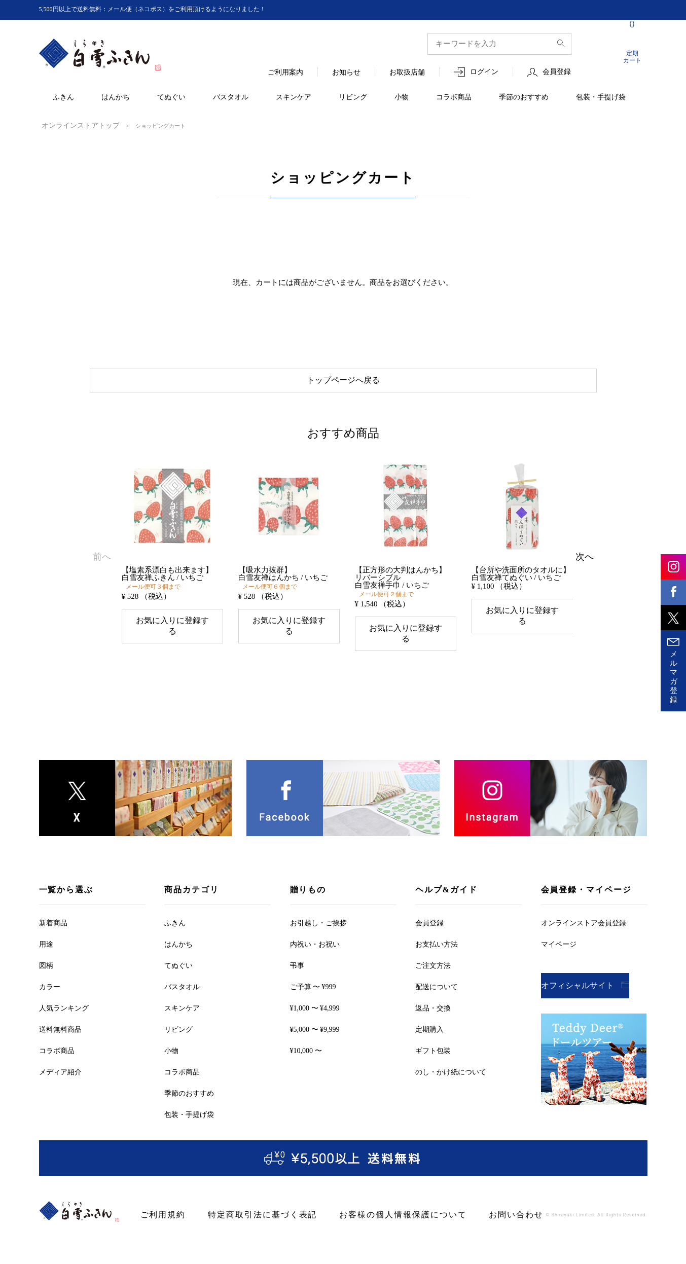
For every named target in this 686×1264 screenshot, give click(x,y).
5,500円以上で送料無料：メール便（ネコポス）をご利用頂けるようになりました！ (171, 9)
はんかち (115, 97)
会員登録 (557, 72)
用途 (46, 933)
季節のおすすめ (524, 97)
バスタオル (230, 97)
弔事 (297, 955)
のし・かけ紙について (450, 1061)
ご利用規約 (159, 1204)
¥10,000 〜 (306, 1040)
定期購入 (429, 1019)
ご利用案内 (285, 73)
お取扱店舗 (407, 73)
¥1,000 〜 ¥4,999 (315, 997)
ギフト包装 (433, 1040)
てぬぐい (171, 97)
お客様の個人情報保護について (366, 1204)
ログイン (484, 72)
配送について (436, 976)
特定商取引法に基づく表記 (245, 1204)
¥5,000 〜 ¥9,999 (315, 1019)
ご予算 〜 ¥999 (313, 976)
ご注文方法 (433, 955)
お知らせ (346, 73)
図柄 (46, 955)
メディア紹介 (60, 1061)
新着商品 (53, 912)
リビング (353, 97)
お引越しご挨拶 (318, 912)
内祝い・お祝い (315, 933)
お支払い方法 (436, 933)
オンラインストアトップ (72, 125)
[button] (102, 551)
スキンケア (293, 97)
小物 (401, 97)
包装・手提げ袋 (601, 97)
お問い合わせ (464, 1204)
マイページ (558, 933)
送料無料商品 (60, 1019)
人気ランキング (64, 997)
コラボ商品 (454, 97)
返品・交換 (433, 997)
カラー (49, 976)
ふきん (63, 97)
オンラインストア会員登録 (583, 912)
